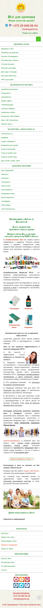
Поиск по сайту (30, 33)
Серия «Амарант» (8, 141)
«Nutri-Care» (6, 186)
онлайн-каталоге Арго (14, 240)
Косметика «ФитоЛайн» (10, 116)
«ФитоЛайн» (6, 205)
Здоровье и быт (7, 49)
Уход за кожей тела (8, 153)
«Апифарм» (6, 201)
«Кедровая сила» (8, 193)
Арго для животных (8, 76)
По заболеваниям (8, 566)
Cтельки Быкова (7, 64)
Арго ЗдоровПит (7, 170)
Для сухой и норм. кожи (10, 161)
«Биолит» (5, 174)
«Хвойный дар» (7, 105)
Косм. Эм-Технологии (9, 120)
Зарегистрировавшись (11, 441)
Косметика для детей (9, 145)
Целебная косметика (9, 89)
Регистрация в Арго (9, 541)
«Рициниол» (6, 93)
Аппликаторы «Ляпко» (10, 60)
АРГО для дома (7, 79)
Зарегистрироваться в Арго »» (21, 459)
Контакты (4, 533)
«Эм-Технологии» (8, 209)
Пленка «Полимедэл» (9, 56)
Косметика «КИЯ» (8, 112)
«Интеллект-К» (7, 134)
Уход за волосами (8, 149)
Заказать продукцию (9, 545)
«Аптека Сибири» (8, 108)
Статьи (4, 570)
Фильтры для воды (8, 68)
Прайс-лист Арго (7, 537)
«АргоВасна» (6, 97)
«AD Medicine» (7, 190)
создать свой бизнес (31, 471)
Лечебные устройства (9, 52)
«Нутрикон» (5, 182)
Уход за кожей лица (9, 157)
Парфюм (4, 137)
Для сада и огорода (9, 72)
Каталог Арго (6, 558)
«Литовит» (5, 178)
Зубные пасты (6, 124)
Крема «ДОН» (6, 101)
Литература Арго (7, 562)
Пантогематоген (7, 197)
